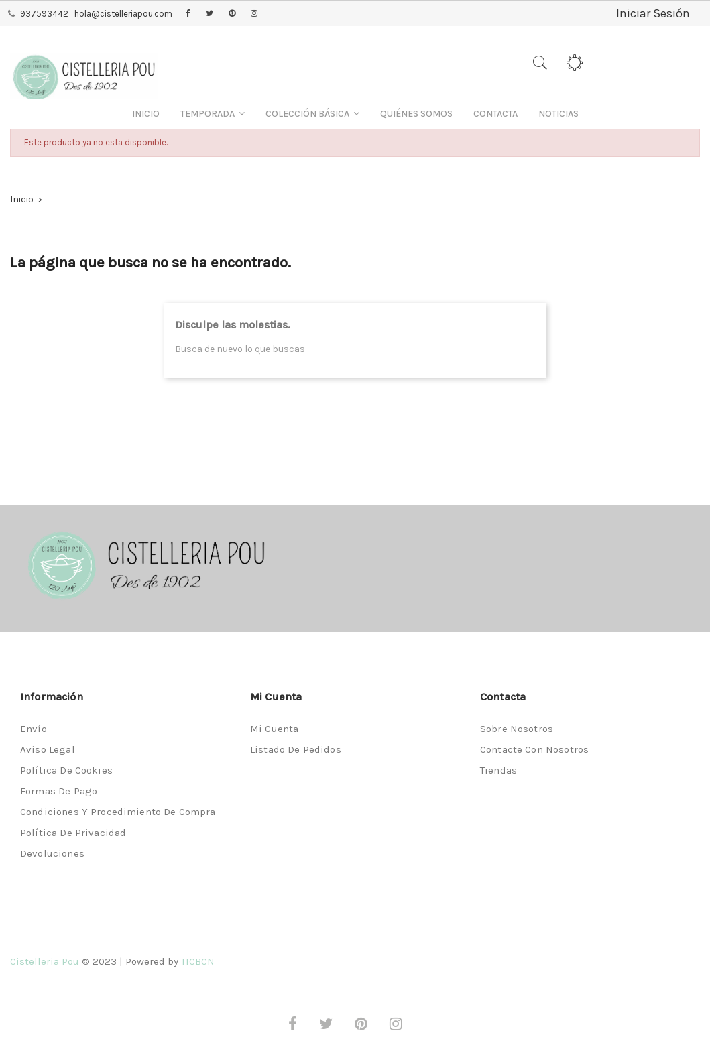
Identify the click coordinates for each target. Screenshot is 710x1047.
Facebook (188, 14)
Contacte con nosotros (534, 749)
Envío (33, 729)
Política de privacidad (73, 832)
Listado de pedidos (295, 749)
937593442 (44, 14)
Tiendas (498, 770)
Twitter (209, 14)
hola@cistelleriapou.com (123, 14)
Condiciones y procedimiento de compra (118, 812)
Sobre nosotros (516, 729)
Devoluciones (52, 853)
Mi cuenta (274, 729)
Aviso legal (47, 749)
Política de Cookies (66, 770)
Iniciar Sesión (653, 13)
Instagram (254, 14)
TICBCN (198, 961)
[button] (212, 114)
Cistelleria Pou (44, 961)
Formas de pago (58, 791)
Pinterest (232, 14)
